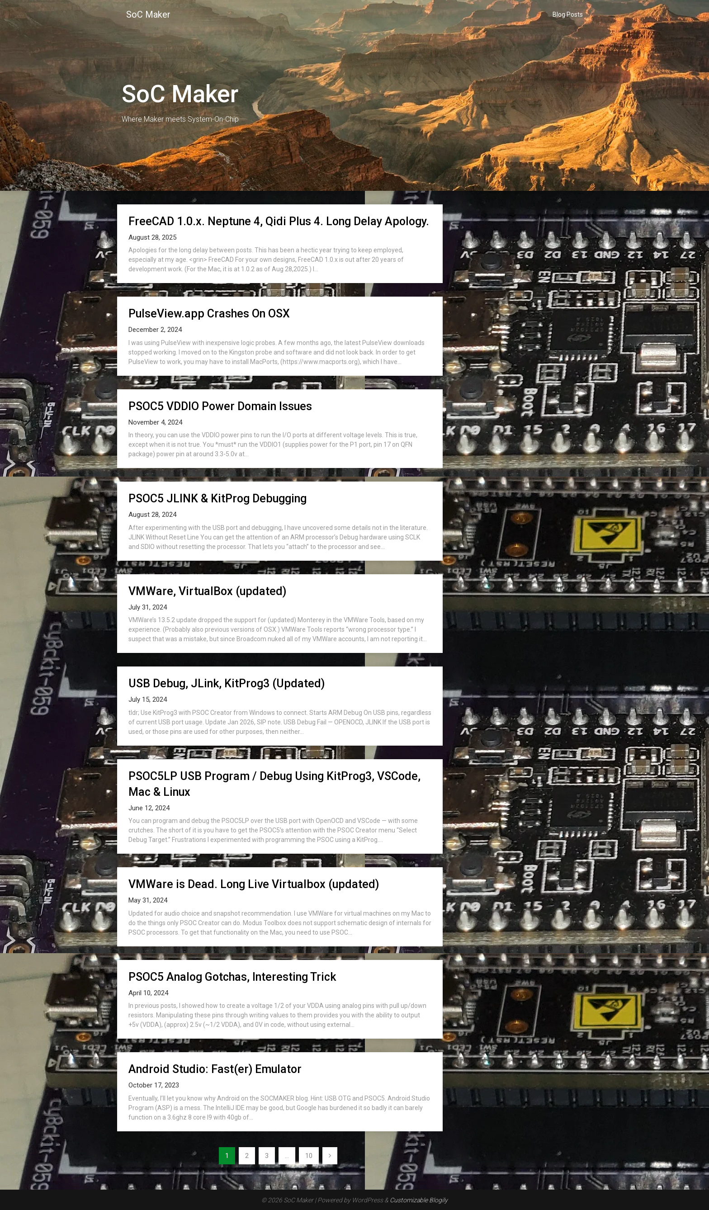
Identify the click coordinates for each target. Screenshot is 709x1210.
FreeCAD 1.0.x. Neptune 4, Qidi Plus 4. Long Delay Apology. (278, 221)
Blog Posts (568, 14)
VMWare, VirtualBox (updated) (207, 591)
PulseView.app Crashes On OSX (209, 313)
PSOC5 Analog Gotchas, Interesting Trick (232, 976)
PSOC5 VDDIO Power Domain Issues (220, 406)
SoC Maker (148, 14)
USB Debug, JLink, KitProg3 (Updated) (226, 683)
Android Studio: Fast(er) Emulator (215, 1069)
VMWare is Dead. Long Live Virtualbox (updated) (253, 884)
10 (308, 1156)
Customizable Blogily (419, 1200)
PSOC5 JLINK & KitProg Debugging (217, 498)
